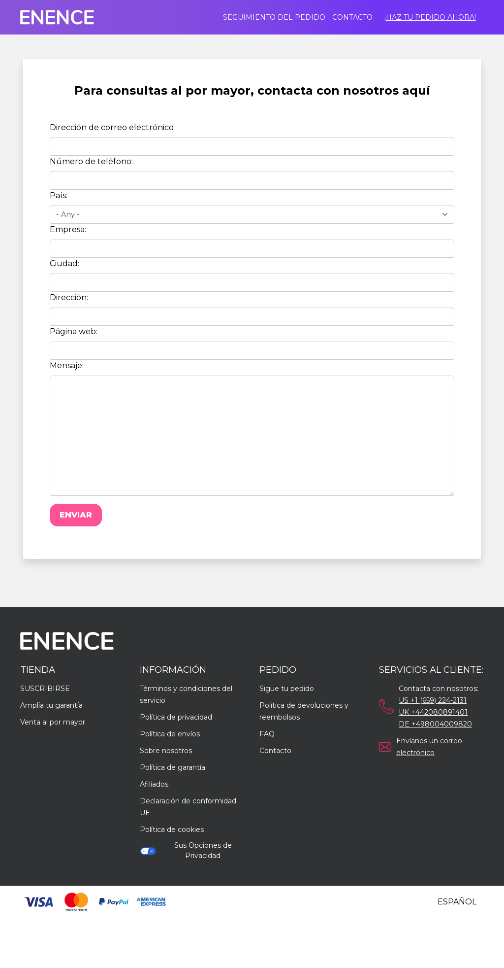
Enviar (76, 514)
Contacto (352, 17)
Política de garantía (172, 767)
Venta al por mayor (52, 722)
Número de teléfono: (91, 161)
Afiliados (154, 784)
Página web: (73, 331)
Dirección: (69, 297)
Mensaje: (67, 365)
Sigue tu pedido (286, 688)
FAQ (267, 733)
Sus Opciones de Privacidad (186, 850)
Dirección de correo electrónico (112, 127)
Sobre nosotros (166, 750)
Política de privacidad (176, 717)
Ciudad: (64, 263)
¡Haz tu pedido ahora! (430, 17)
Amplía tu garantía (51, 705)
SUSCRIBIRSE (45, 688)
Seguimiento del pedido (274, 17)
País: (58, 195)
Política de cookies (172, 829)
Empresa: (68, 229)
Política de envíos (170, 733)
